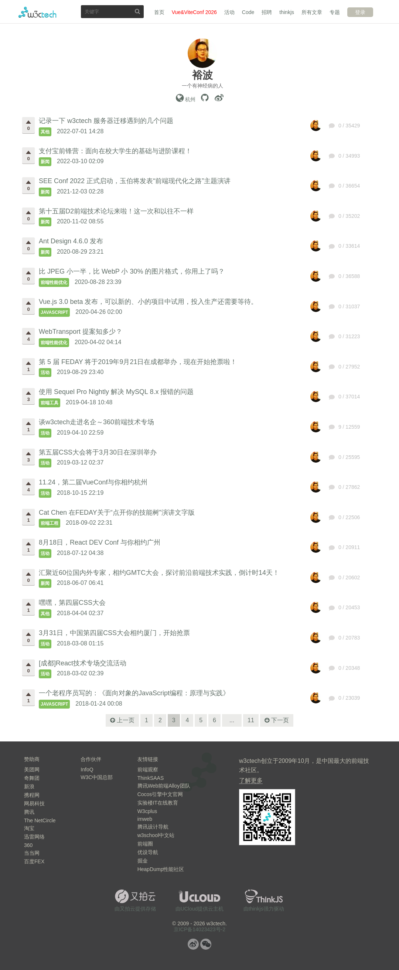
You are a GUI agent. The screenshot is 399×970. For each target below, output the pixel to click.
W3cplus (147, 811)
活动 (229, 12)
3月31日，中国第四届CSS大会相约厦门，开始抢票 (114, 633)
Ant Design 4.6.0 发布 (71, 241)
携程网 (32, 795)
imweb (144, 819)
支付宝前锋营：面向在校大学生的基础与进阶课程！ (115, 151)
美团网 (32, 769)
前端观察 (147, 769)
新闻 (45, 161)
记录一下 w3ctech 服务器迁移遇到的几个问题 (106, 120)
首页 (159, 12)
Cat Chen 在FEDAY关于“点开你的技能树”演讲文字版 (117, 512)
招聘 (267, 12)
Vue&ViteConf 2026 (194, 12)
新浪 (29, 786)
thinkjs (286, 12)
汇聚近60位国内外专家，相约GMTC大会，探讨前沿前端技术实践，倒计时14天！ (159, 572)
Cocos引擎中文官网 (160, 794)
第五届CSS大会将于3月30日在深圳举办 (98, 452)
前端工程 (49, 523)
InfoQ (87, 769)
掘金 (142, 861)
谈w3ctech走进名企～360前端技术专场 (96, 422)
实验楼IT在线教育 (157, 803)
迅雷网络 (34, 837)
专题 (335, 12)
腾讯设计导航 (152, 827)
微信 (205, 944)
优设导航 (147, 852)
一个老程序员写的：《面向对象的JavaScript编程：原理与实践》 (134, 693)
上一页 (125, 720)
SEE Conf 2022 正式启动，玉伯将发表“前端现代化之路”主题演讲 (135, 181)
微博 (193, 944)
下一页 (280, 720)
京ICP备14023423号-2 (199, 929)
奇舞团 (32, 778)
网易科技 (34, 803)
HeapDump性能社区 (160, 869)
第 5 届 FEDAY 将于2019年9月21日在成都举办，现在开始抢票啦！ (138, 362)
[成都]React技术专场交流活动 (82, 663)
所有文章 (311, 12)
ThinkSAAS (150, 778)
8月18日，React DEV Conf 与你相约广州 (99, 542)
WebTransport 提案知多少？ (80, 331)
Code (248, 12)
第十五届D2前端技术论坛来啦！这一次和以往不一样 (116, 211)
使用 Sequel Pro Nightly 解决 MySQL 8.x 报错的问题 (116, 391)
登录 (360, 12)
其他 (45, 131)
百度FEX (34, 861)
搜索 (137, 11)
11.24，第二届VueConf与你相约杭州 (93, 482)
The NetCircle (40, 820)
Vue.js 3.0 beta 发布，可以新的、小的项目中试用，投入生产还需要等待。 (148, 301)
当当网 (32, 853)
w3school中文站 (155, 835)
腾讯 (29, 812)
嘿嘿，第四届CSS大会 (72, 602)
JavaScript (54, 312)
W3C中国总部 (97, 777)
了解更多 (251, 780)
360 (28, 845)
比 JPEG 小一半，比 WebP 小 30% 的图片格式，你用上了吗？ (132, 271)
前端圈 (145, 844)
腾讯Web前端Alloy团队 (163, 786)
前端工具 (49, 402)
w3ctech (37, 12)
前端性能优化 (54, 282)
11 (251, 720)
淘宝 (29, 828)
